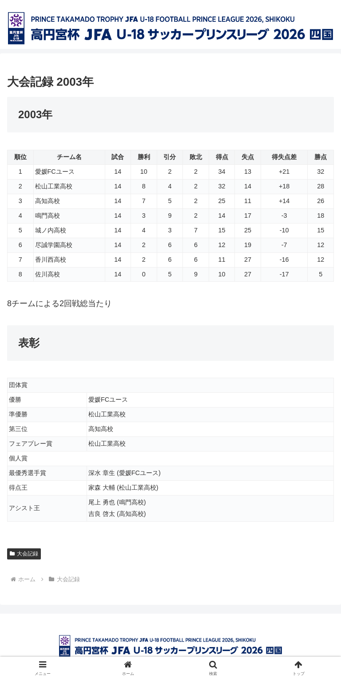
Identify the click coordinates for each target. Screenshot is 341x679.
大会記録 (24, 554)
